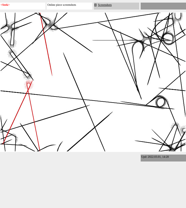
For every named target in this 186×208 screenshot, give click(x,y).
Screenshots (103, 4)
